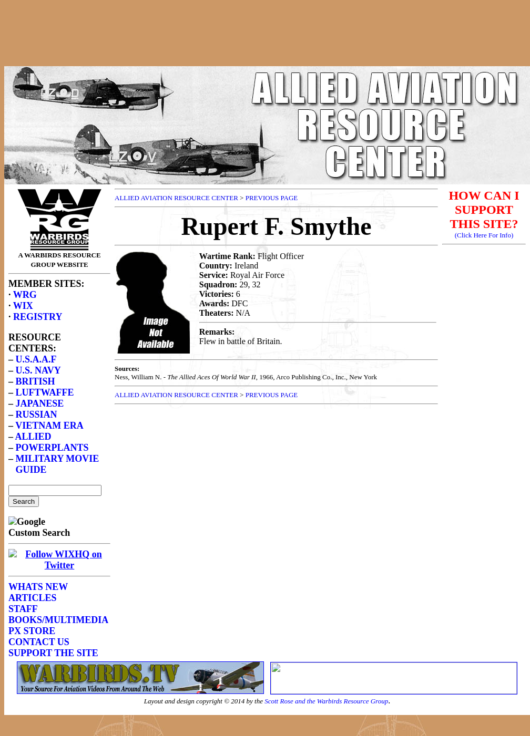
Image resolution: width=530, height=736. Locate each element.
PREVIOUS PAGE (272, 198)
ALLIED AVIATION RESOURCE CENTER (176, 198)
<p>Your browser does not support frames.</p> (267, 43)
